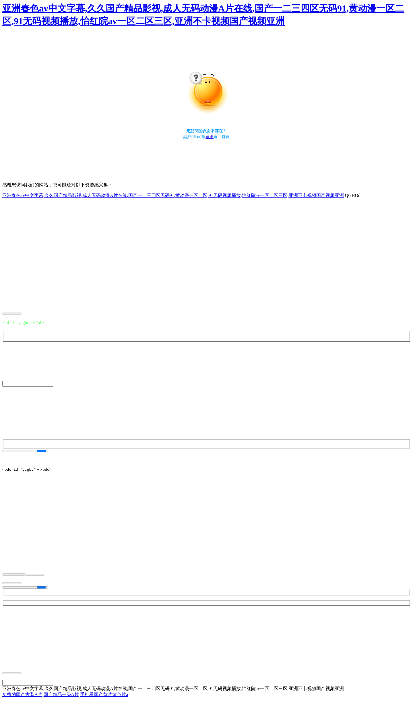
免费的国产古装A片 (22, 695)
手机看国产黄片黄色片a (104, 695)
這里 (209, 137)
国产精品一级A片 (61, 695)
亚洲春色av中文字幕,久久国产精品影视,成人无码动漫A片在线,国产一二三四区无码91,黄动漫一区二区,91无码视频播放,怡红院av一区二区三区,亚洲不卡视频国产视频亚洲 (173, 195)
